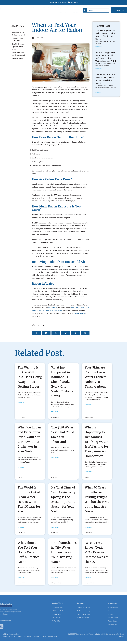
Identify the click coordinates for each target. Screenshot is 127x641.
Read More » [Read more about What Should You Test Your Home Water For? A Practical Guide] (21, 577)
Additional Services (47, 8)
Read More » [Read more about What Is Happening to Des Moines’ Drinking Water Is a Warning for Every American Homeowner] (88, 472)
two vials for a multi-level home (50, 310)
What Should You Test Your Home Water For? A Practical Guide (29, 552)
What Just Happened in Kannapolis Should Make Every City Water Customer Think (63, 382)
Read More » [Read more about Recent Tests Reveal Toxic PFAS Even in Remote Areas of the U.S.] (88, 577)
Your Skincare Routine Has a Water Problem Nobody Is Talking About (96, 377)
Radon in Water (17, 58)
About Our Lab (72, 8)
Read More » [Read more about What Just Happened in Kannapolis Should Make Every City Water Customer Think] (98, 68)
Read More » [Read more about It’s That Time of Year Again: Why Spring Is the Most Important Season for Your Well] (55, 527)
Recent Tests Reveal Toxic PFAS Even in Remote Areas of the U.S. (97, 552)
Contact (75, 12)
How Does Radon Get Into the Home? (18, 33)
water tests (52, 308)
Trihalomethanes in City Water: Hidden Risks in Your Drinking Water (64, 552)
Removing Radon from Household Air (18, 54)
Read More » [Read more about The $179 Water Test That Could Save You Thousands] (55, 457)
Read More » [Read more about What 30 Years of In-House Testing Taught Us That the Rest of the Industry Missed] (88, 527)
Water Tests (31, 8)
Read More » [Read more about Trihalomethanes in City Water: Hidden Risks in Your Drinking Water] (55, 577)
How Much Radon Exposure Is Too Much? (18, 46)
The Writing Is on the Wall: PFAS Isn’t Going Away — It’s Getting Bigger (30, 377)
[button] (36, 333)
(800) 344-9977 (79, 313)
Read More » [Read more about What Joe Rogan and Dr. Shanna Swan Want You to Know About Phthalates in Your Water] (21, 467)
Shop (60, 8)
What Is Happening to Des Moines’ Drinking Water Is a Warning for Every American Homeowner (96, 441)
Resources (63, 12)
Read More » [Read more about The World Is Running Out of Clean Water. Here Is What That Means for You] (21, 527)
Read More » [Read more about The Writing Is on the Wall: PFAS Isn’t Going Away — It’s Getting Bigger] (98, 46)
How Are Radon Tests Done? (17, 39)
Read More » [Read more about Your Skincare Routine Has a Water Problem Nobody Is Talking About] (98, 92)
